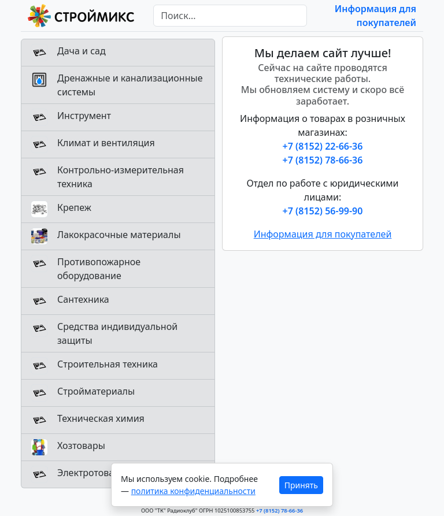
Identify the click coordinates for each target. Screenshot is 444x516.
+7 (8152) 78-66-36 (323, 160)
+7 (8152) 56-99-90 (323, 211)
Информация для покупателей (323, 234)
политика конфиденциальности (193, 490)
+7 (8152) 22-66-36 (323, 146)
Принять (301, 485)
